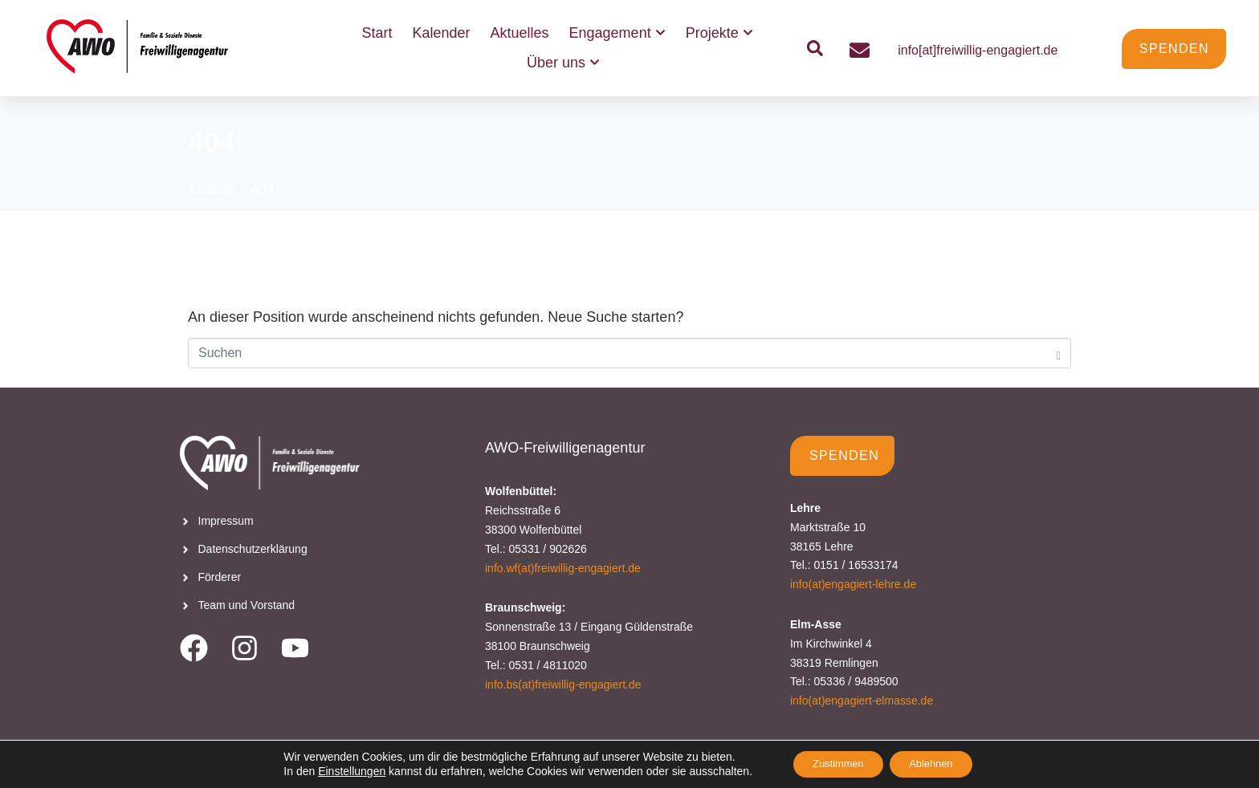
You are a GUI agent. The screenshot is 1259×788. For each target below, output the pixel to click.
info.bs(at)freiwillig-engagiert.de (563, 684)
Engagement (617, 33)
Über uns (563, 63)
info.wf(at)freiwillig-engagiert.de (563, 568)
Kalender (441, 33)
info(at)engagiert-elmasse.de (861, 700)
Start (376, 33)
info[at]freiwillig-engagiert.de (977, 50)
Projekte (719, 33)
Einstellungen (338, 770)
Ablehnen (937, 763)
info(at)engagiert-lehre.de (853, 584)
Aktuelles (520, 33)
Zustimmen (831, 763)
